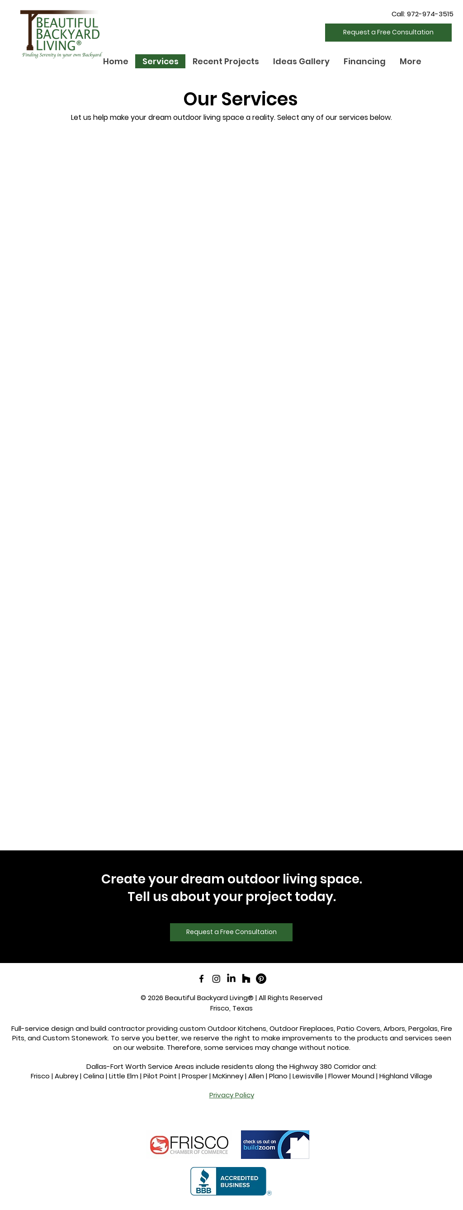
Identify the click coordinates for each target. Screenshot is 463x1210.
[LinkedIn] (231, 978)
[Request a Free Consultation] (388, 33)
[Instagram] (216, 978)
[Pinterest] (261, 978)
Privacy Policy (231, 1095)
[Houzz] (246, 978)
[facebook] (201, 978)
